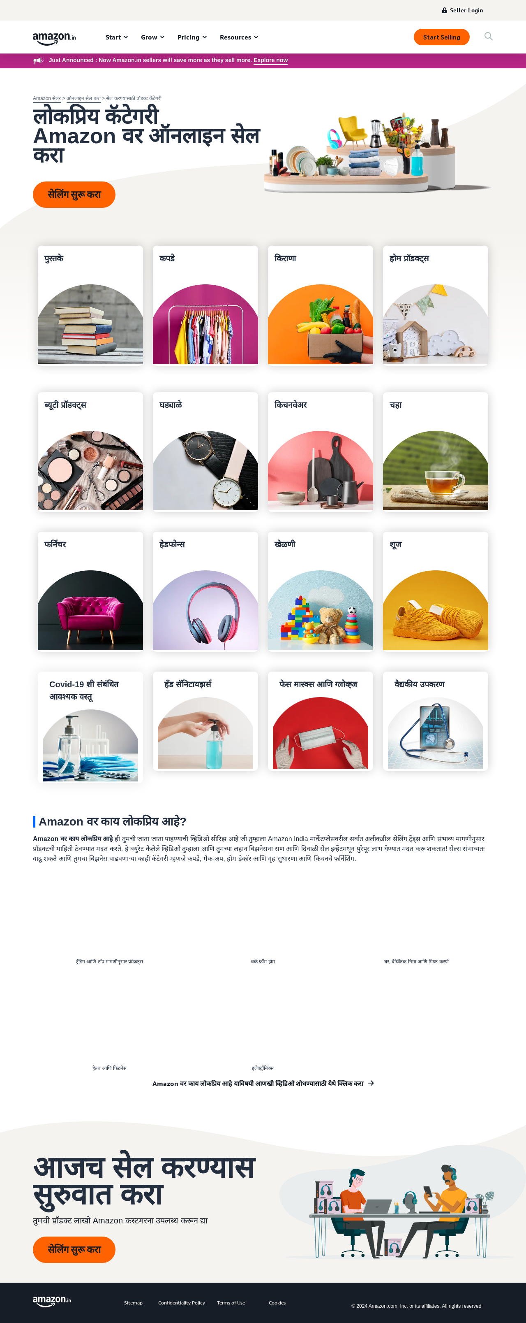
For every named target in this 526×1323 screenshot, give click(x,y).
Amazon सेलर (47, 98)
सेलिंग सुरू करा (74, 194)
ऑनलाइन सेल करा (84, 98)
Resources (235, 37)
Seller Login (466, 10)
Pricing (189, 37)
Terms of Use (231, 1303)
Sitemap (133, 1303)
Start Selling (441, 37)
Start (113, 37)
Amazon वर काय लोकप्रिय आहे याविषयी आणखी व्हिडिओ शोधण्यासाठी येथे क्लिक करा (257, 1083)
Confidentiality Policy (181, 1303)
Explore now (271, 60)
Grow (149, 37)
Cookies (277, 1303)
